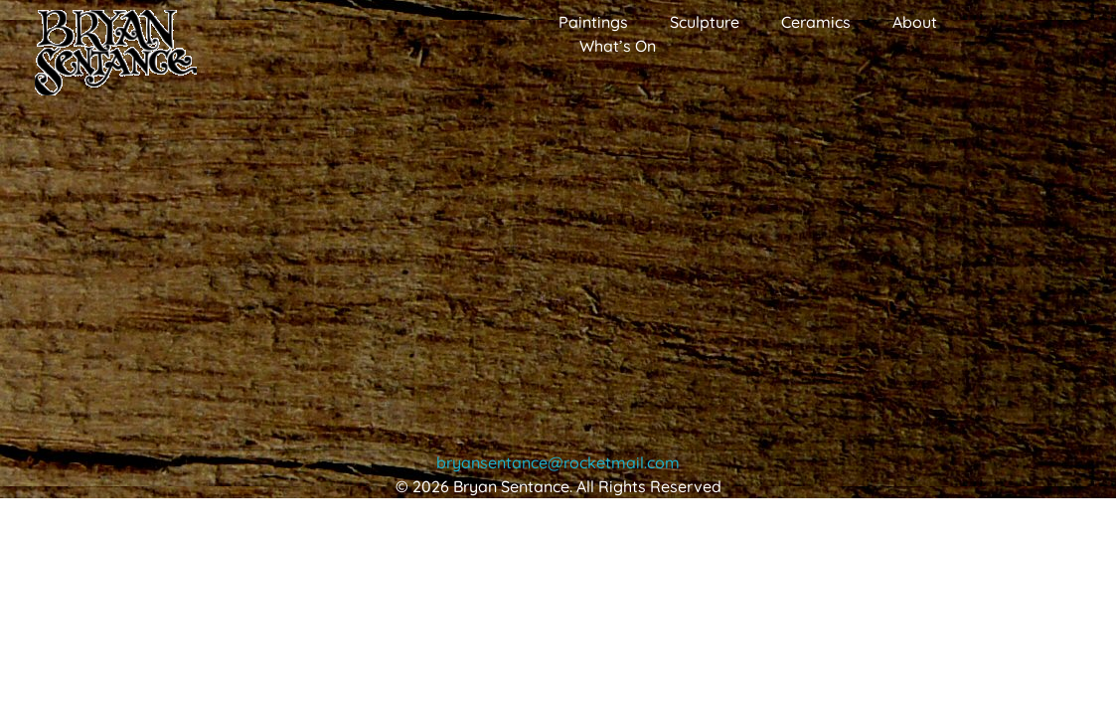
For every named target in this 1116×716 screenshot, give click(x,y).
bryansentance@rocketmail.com (558, 462)
